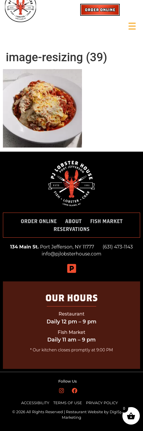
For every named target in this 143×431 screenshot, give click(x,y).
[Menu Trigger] (132, 26)
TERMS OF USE (68, 402)
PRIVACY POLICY (102, 402)
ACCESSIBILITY (35, 402)
